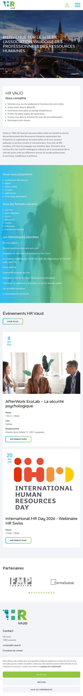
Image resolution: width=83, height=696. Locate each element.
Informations (18, 439)
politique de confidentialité (51, 667)
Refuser (41, 682)
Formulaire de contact (13, 650)
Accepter (41, 674)
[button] (29, 592)
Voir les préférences (41, 689)
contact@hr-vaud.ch (12, 645)
